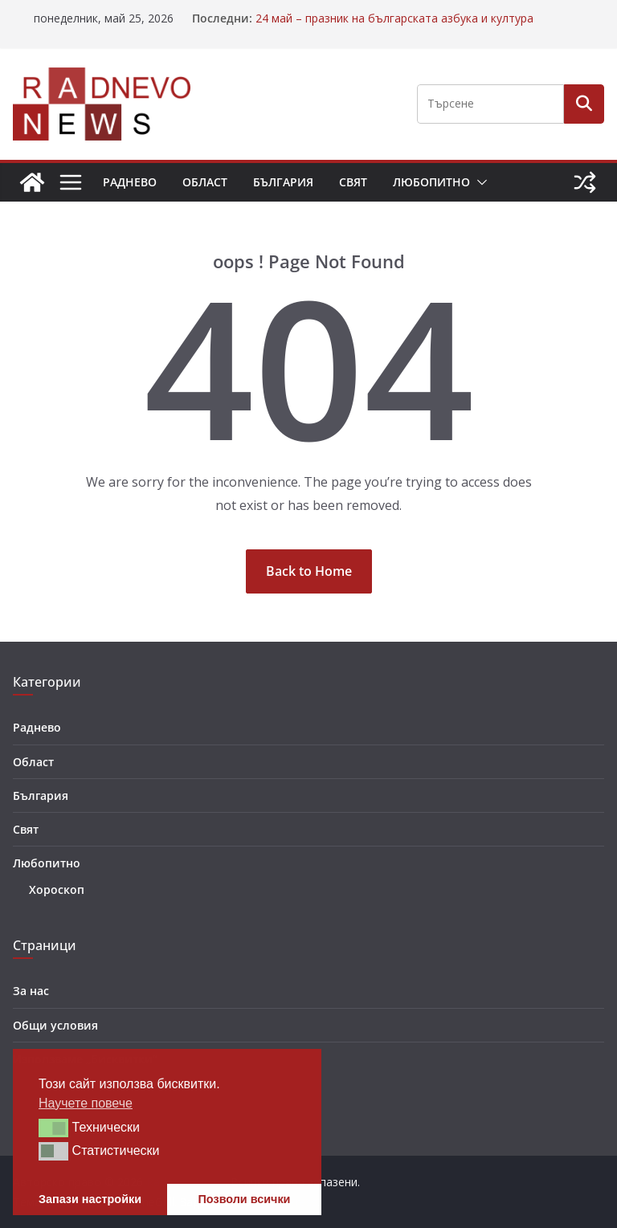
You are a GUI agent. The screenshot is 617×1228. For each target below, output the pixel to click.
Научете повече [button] (86, 1103)
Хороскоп (56, 889)
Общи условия (55, 1025)
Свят (353, 182)
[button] (479, 182)
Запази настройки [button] (90, 1199)
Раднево (130, 182)
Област (204, 182)
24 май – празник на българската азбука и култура (394, 18)
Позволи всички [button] (244, 1199)
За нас (31, 990)
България (283, 182)
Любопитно (431, 182)
